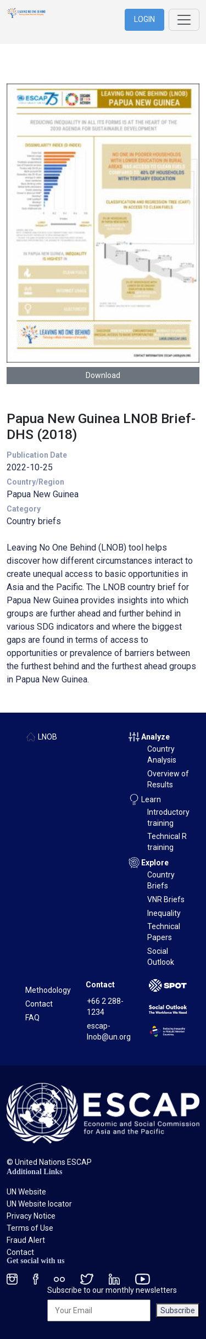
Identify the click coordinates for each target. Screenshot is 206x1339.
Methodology (48, 990)
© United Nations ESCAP (49, 1162)
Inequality (164, 913)
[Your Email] (99, 1310)
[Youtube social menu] (142, 1279)
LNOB (47, 736)
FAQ (32, 1017)
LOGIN (144, 19)
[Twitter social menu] (86, 1279)
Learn (151, 799)
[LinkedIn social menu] (114, 1279)
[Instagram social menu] (12, 1279)
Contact (39, 1003)
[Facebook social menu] (35, 1279)
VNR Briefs (166, 899)
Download (103, 375)
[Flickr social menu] (59, 1279)
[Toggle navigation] (184, 20)
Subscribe (177, 1310)
